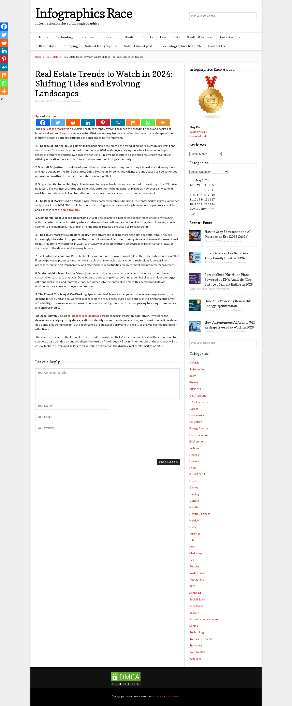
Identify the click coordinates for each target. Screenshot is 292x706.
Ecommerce (196, 415)
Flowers (194, 461)
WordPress (157, 696)
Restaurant (196, 579)
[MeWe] (118, 122)
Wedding (195, 658)
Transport (195, 645)
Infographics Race (83, 13)
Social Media (197, 599)
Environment (197, 441)
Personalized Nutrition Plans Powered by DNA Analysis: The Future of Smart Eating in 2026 (229, 279)
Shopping (71, 46)
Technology (64, 37)
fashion (194, 448)
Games (193, 487)
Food (192, 467)
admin (60, 100)
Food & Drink (197, 474)
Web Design (197, 652)
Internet (194, 533)
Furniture (195, 481)
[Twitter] (58, 122)
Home (43, 37)
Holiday (194, 520)
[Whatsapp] (148, 122)
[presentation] (66, 445)
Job (191, 540)
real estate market (54, 128)
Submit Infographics (101, 46)
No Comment (236, 240)
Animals (194, 362)
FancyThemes (173, 696)
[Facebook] (43, 122)
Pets (192, 560)
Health (130, 37)
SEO (176, 37)
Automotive (197, 369)
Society (194, 612)
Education (110, 37)
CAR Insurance (199, 402)
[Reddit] (73, 122)
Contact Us (216, 46)
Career (193, 408)
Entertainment (232, 37)
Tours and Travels (200, 639)
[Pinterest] (103, 122)
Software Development (204, 619)
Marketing (195, 553)
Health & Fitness (200, 37)
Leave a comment (73, 100)
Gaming (194, 494)
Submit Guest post (138, 46)
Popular (194, 566)
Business (87, 37)
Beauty (194, 382)
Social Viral (196, 606)
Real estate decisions (86, 315)
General (194, 500)
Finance (194, 454)
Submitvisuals (198, 131)
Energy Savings (199, 428)
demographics (70, 209)
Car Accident (197, 395)
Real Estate (47, 46)
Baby (192, 375)
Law (163, 37)
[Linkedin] (88, 122)
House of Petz (198, 136)
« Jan (192, 213)
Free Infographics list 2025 (180, 46)
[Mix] (133, 122)
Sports (148, 37)
